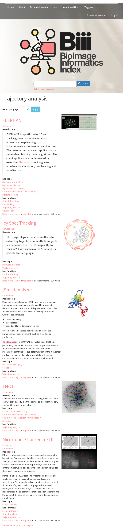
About (22, 7)
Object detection (10, 201)
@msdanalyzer (17, 290)
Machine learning (10, 194)
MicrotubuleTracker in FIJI (27, 439)
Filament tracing (10, 510)
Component (8, 228)
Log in (114, 15)
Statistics (7, 367)
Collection (7, 126)
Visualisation (8, 210)
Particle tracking (10, 274)
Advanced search (44, 89)
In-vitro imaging (9, 504)
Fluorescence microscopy (14, 411)
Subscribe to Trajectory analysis (17, 525)
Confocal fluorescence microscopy (19, 191)
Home (10, 7)
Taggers (88, 7)
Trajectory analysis (11, 207)
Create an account (97, 15)
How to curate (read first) (66, 7)
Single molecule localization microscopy (21, 417)
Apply (35, 109)
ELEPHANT (13, 120)
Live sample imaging (12, 185)
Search (83, 83)
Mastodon (24, 162)
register (27, 213)
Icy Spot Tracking (19, 223)
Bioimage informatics (12, 182)
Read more (7, 213)
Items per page (10, 109)
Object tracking (9, 514)
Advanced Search (39, 7)
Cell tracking (8, 204)
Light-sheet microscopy (13, 188)
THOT (8, 386)
